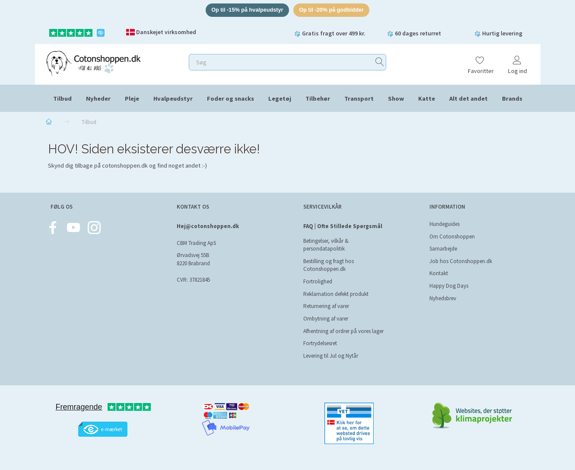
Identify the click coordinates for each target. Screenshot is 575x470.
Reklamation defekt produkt (336, 294)
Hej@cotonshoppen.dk (208, 226)
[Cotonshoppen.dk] (93, 63)
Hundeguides (444, 224)
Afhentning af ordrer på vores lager (343, 331)
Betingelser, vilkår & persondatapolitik (326, 245)
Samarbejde (443, 248)
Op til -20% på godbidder (332, 10)
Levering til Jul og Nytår (330, 355)
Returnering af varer (326, 306)
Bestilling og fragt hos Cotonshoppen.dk (328, 265)
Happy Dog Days (448, 285)
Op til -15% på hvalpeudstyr (246, 10)
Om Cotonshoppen (452, 236)
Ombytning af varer (325, 318)
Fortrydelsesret (320, 343)
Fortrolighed (317, 281)
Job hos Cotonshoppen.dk (460, 261)
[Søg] (379, 62)
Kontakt (438, 273)
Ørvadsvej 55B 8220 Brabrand (193, 259)
